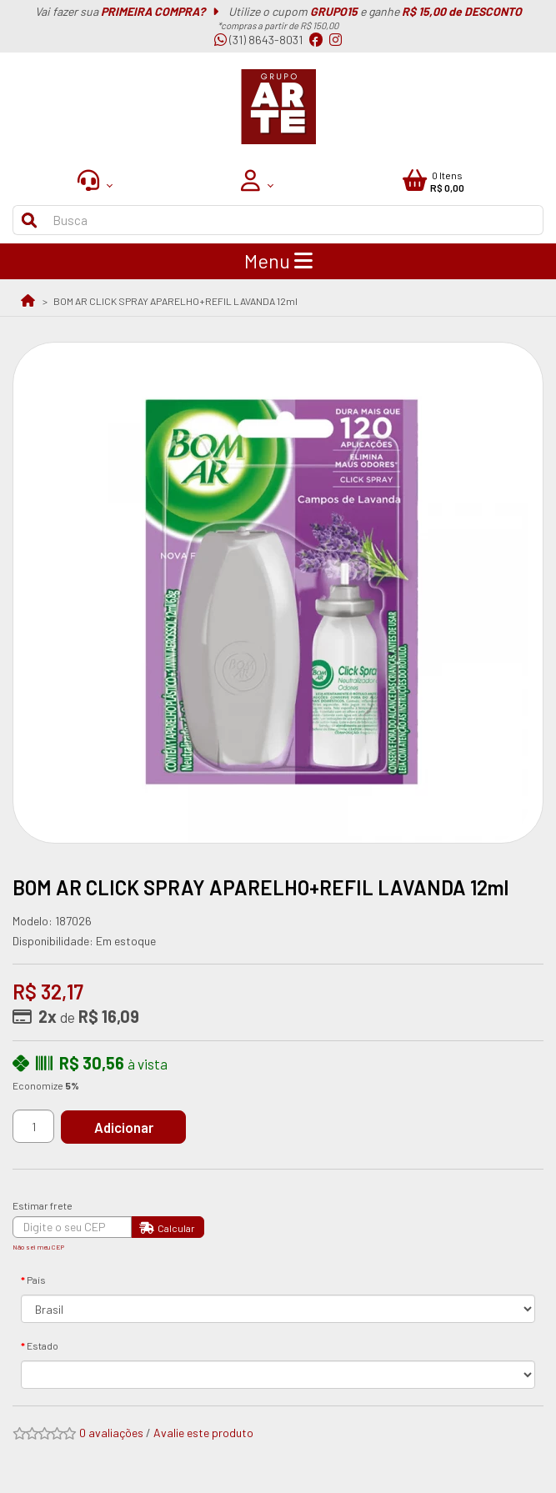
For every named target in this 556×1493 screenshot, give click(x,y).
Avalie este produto (203, 1432)
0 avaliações (111, 1432)
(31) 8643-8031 (258, 40)
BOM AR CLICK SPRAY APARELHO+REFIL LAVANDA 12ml (175, 301)
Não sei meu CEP (38, 1247)
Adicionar (123, 1127)
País (36, 1279)
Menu (278, 261)
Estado (42, 1345)
